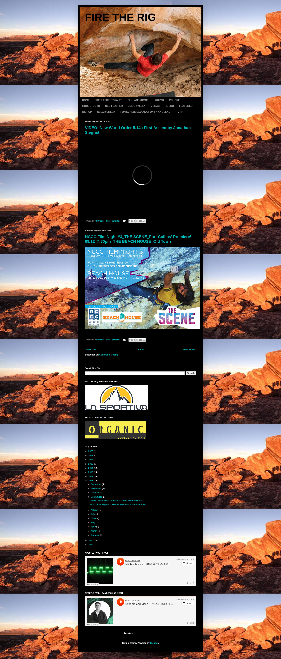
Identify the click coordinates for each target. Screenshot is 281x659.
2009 (91, 544)
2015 (91, 464)
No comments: (113, 221)
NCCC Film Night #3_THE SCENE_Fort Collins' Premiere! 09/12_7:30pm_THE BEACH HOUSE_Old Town (138, 239)
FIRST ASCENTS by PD (108, 100)
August (95, 510)
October (95, 492)
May (93, 522)
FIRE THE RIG (120, 17)
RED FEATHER (114, 106)
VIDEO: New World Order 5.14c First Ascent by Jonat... (118, 500)
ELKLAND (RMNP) (138, 100)
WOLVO (159, 100)
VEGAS (155, 106)
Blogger (154, 643)
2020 (91, 451)
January (95, 535)
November (96, 488)
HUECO (169, 106)
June (93, 518)
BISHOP (87, 111)
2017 (91, 455)
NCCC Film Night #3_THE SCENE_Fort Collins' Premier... (119, 504)
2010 (91, 540)
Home (141, 349)
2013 (91, 472)
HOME (86, 100)
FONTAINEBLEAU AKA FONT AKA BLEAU (145, 111)
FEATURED (185, 106)
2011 (91, 480)
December (96, 484)
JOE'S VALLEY (137, 106)
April (93, 526)
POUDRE (174, 100)
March (94, 531)
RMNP (179, 111)
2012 (91, 476)
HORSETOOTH (91, 106)
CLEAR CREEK (106, 111)
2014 (91, 468)
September (97, 497)
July (93, 514)
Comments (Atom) (108, 355)
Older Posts (189, 349)
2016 (91, 459)
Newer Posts (92, 349)
